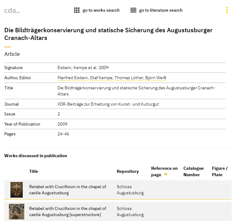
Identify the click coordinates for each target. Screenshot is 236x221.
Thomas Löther (129, 77)
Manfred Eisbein (72, 77)
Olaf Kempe (101, 77)
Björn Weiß (155, 77)
